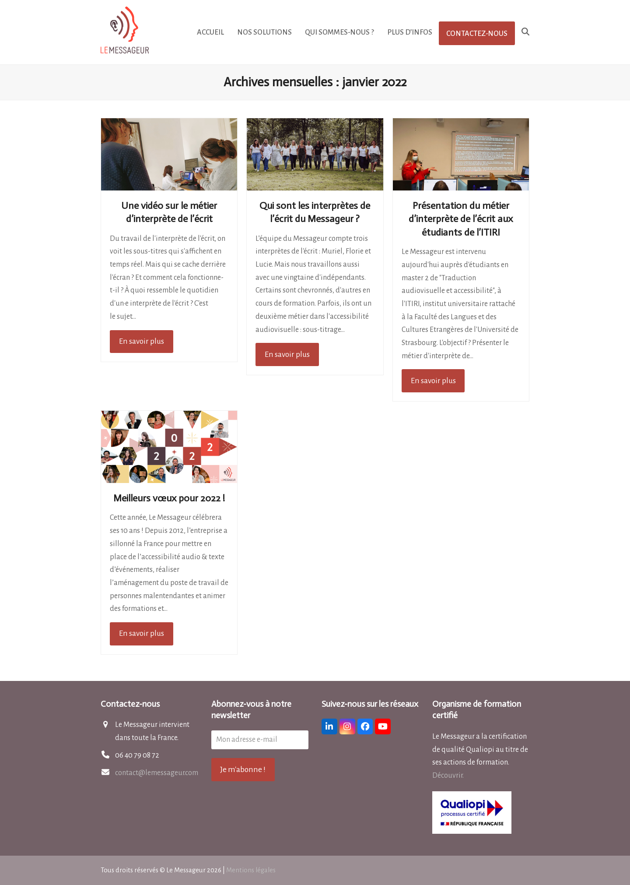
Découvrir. (448, 775)
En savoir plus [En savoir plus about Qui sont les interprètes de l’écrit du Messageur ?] (287, 354)
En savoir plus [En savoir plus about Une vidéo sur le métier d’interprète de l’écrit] (141, 341)
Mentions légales (251, 870)
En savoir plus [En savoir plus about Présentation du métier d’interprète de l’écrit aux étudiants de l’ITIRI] (433, 380)
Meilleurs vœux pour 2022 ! (169, 498)
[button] (525, 32)
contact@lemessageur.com (156, 773)
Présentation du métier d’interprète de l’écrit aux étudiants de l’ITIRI (461, 219)
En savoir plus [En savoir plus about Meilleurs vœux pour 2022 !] (141, 633)
